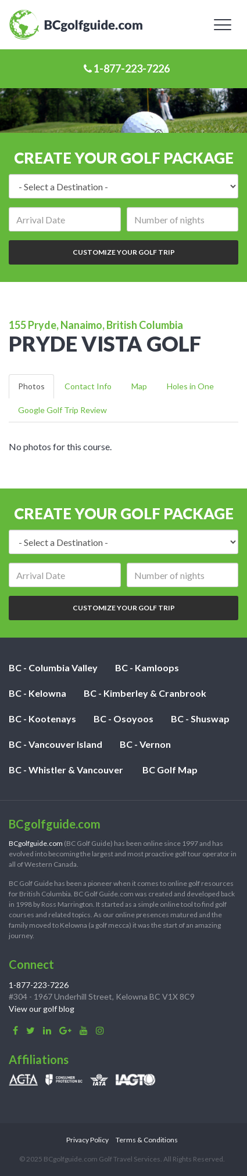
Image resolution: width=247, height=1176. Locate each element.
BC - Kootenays (42, 718)
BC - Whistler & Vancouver (66, 769)
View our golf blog (41, 1009)
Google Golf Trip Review (62, 410)
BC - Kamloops (147, 667)
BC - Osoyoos (123, 718)
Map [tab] (139, 386)
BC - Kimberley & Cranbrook (145, 693)
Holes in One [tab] (190, 386)
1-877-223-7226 (127, 68)
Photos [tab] (31, 386)
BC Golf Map (170, 769)
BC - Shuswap (200, 718)
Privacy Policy (87, 1139)
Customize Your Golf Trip (124, 252)
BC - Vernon (145, 744)
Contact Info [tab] (88, 386)
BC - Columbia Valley (53, 667)
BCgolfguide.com (36, 843)
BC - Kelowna (37, 693)
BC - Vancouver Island (55, 744)
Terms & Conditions (147, 1139)
